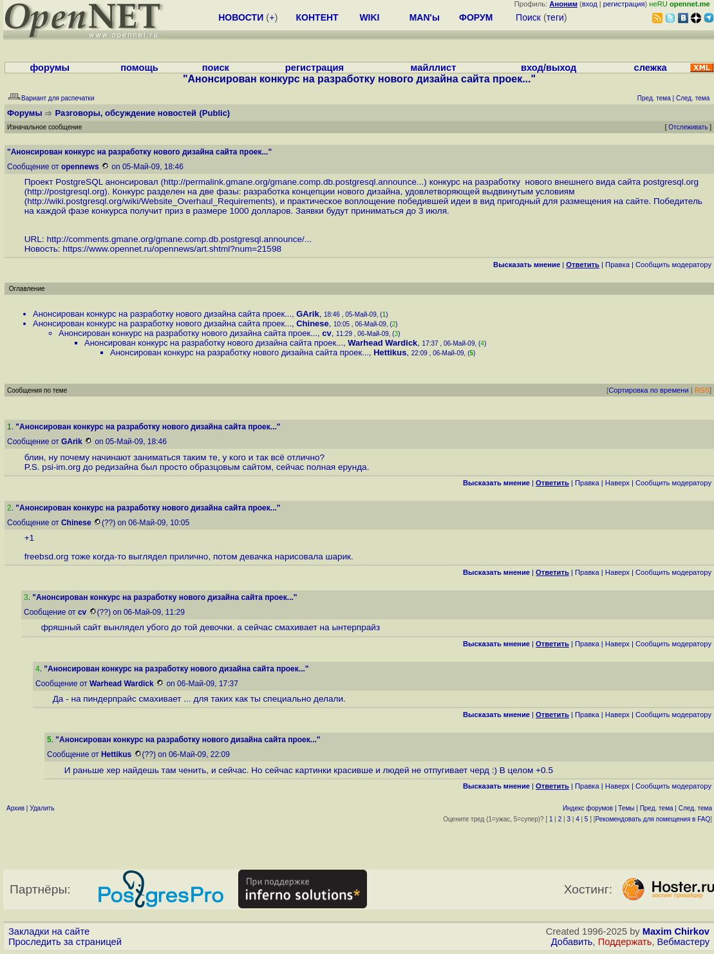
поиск (215, 67)
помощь (139, 67)
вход (589, 4)
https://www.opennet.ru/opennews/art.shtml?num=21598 (171, 249)
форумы (50, 67)
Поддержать (625, 942)
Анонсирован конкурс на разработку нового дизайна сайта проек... (162, 314)
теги (555, 17)
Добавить (572, 942)
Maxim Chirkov (676, 931)
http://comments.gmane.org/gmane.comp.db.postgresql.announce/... (179, 239)
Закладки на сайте (48, 931)
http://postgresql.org (65, 191)
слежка (650, 67)
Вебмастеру (683, 942)
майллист (433, 67)
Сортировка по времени (648, 390)
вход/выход (548, 67)
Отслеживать (688, 127)
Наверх (617, 483)
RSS (702, 390)
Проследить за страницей (65, 942)
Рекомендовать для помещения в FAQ (653, 819)
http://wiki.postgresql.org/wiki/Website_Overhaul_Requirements (149, 201)
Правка (617, 264)
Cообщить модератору (673, 264)
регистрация (624, 4)
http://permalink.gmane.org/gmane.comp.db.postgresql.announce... (294, 182)
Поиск (528, 17)
